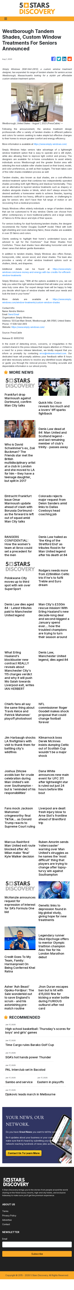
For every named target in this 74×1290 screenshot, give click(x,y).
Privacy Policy (9, 1215)
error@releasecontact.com (53, 353)
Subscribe (37, 1253)
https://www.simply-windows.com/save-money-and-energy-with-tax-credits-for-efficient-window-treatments (37, 272)
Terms (5, 1211)
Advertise (7, 1220)
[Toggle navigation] (5, 18)
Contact (6, 1224)
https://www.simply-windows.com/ (50, 144)
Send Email (13, 314)
